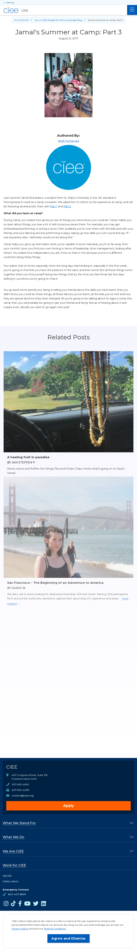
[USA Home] (64, 10)
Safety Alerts (10, 881)
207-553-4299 (20, 790)
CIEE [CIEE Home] (11, 767)
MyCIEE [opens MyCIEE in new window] (7, 875)
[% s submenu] (132, 823)
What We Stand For (19, 823)
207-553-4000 (20, 784)
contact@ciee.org (23, 795)
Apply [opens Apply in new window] (68, 806)
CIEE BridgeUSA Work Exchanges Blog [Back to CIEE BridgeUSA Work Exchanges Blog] (62, 20)
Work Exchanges (68, 141)
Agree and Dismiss (68, 938)
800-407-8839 (17, 894)
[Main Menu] (132, 10)
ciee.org (10, 2)
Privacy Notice (20, 928)
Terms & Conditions (55, 928)
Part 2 (67, 206)
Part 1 (53, 206)
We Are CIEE (13, 851)
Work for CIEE (14, 865)
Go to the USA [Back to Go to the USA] (21, 20)
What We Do (13, 837)
